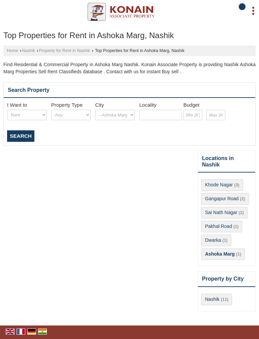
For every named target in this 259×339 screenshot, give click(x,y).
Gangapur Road (222, 198)
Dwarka (213, 240)
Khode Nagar (219, 184)
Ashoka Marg (220, 254)
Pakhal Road (218, 226)
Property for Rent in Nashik (64, 50)
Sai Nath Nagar (221, 212)
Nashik (28, 50)
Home (12, 50)
